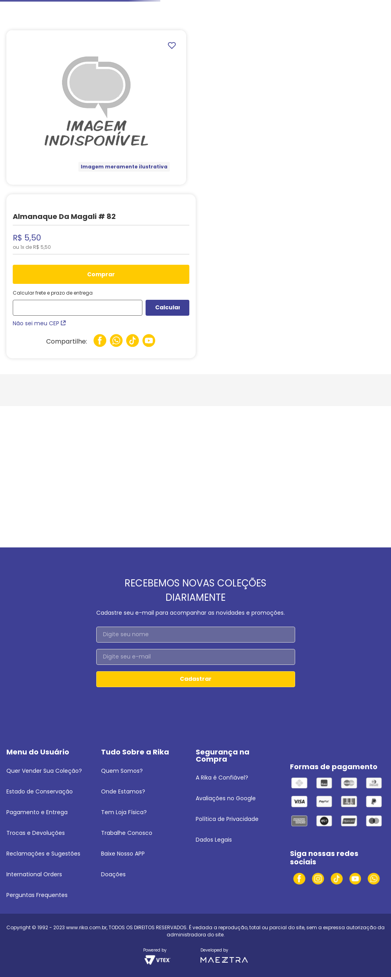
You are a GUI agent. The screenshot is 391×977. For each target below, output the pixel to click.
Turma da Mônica (106, 13)
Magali (148, 13)
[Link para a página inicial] (16, 13)
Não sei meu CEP (39, 323)
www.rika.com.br (86, 927)
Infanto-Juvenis (53, 13)
